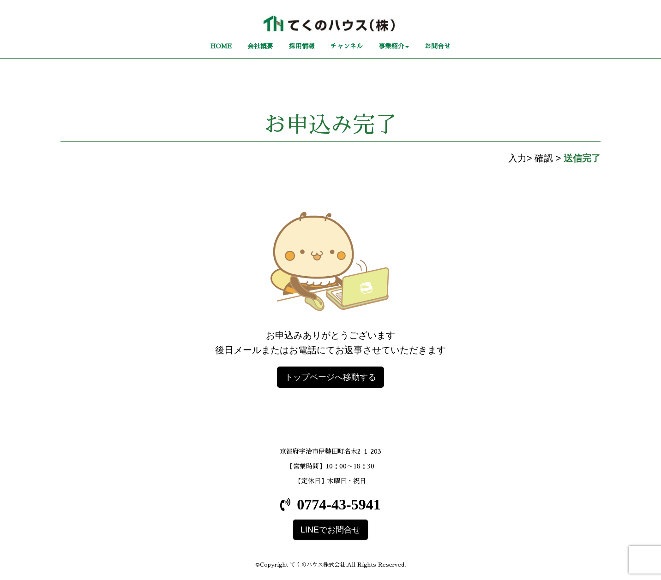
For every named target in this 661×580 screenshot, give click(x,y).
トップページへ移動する (330, 377)
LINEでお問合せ (330, 529)
